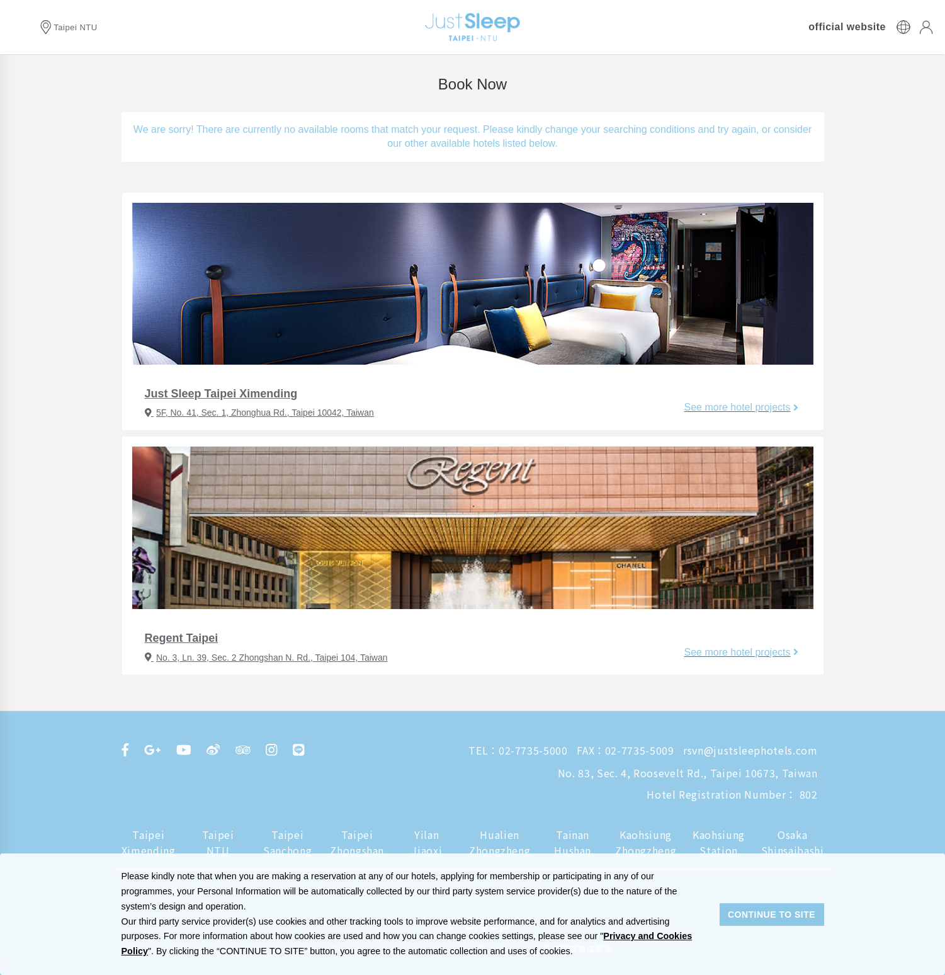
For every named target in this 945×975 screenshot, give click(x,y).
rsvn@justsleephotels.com (750, 750)
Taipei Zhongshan (357, 842)
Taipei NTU (218, 842)
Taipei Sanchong (287, 842)
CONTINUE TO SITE (771, 914)
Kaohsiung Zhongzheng (645, 842)
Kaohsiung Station (719, 842)
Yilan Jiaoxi (426, 842)
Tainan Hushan (572, 842)
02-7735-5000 (533, 750)
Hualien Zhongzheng (499, 842)
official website (847, 27)
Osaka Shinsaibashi (792, 842)
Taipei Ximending (149, 842)
